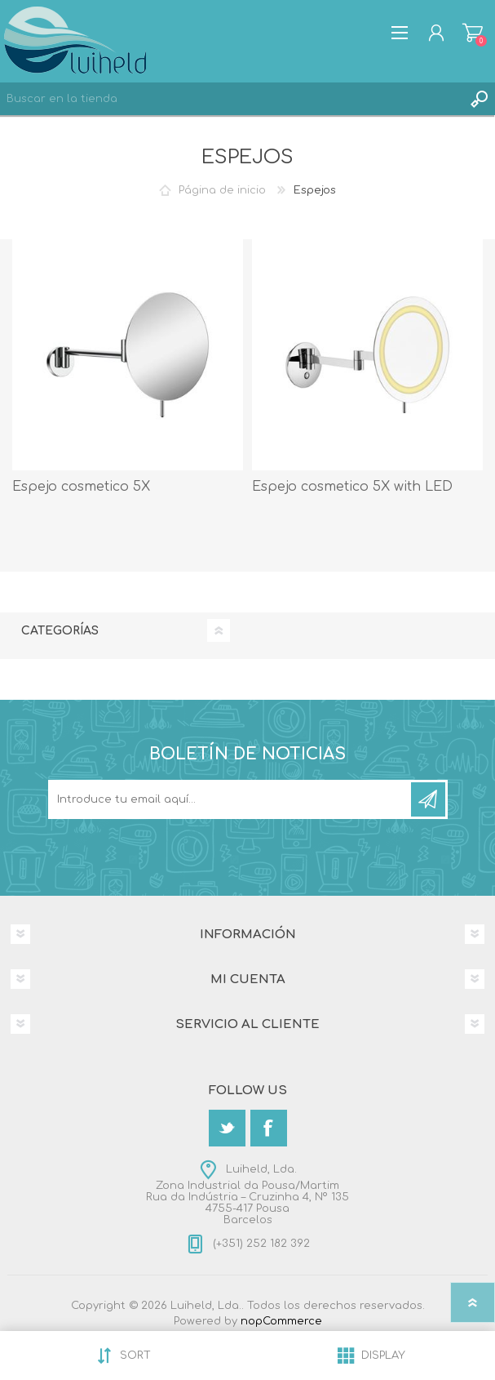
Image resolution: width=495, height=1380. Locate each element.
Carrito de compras (472, 33)
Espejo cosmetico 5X (81, 486)
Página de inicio (222, 190)
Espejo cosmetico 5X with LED (352, 486)
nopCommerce (281, 1321)
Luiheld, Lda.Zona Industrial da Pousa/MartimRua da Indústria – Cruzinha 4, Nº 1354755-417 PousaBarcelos (247, 1195)
